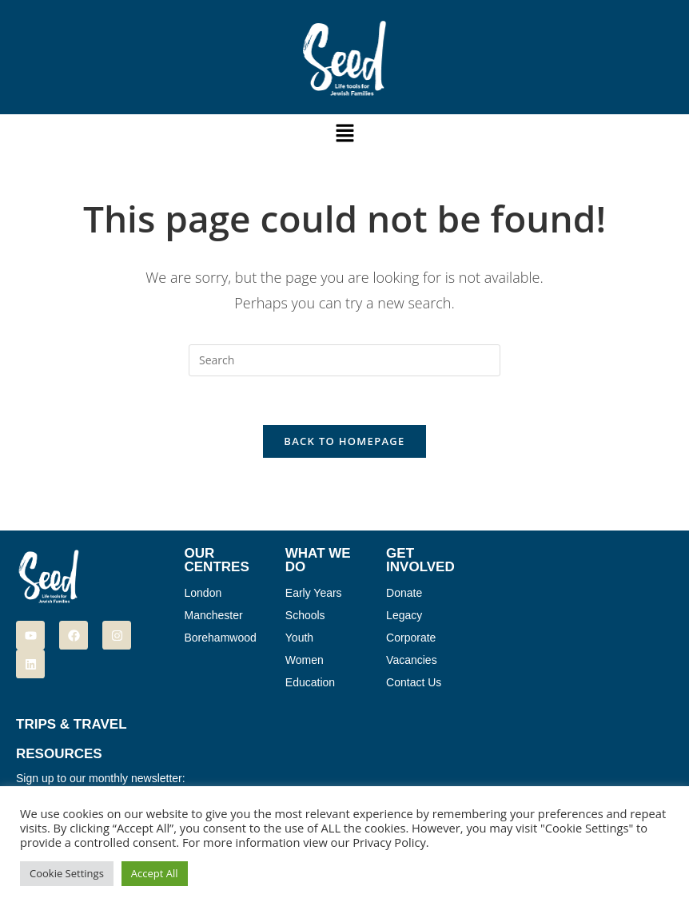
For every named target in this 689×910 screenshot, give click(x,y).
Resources (59, 753)
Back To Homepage (344, 441)
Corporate (411, 637)
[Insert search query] (344, 360)
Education (310, 682)
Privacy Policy (389, 842)
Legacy (404, 615)
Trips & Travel (71, 724)
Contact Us (413, 682)
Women (304, 660)
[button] (344, 133)
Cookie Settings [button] (67, 873)
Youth (299, 637)
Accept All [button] (154, 873)
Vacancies (411, 660)
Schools (305, 615)
